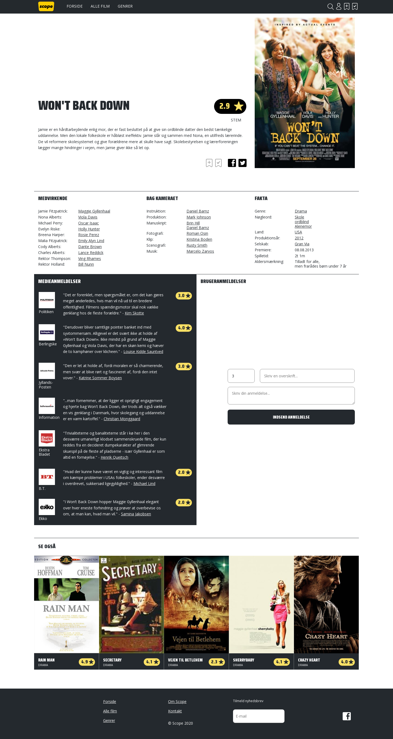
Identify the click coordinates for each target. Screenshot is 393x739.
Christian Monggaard (122, 418)
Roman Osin (197, 233)
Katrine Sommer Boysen (100, 377)
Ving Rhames (89, 258)
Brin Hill (193, 223)
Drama (301, 211)
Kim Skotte (134, 313)
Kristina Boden (199, 239)
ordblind (302, 221)
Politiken (46, 303)
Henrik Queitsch (114, 457)
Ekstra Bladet (46, 443)
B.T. (46, 480)
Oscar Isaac (88, 223)
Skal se (347, 6)
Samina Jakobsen (136, 513)
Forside (75, 6)
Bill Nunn (86, 264)
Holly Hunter (89, 229)
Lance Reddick (90, 252)
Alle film (100, 6)
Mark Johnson (198, 217)
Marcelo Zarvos (200, 251)
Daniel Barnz (197, 211)
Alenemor (303, 226)
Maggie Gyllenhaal (94, 211)
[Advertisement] (81, 172)
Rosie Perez (88, 234)
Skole (299, 217)
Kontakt (175, 711)
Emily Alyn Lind (91, 240)
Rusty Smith (196, 245)
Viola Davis (87, 217)
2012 (299, 237)
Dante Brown (90, 246)
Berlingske (48, 335)
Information (49, 409)
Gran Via (302, 243)
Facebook (347, 716)
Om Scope (177, 701)
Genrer (125, 6)
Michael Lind (144, 483)
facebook (232, 163)
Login (339, 6)
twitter (242, 163)
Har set (355, 6)
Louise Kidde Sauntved (143, 351)
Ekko (46, 510)
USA (298, 231)
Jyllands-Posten (46, 376)
